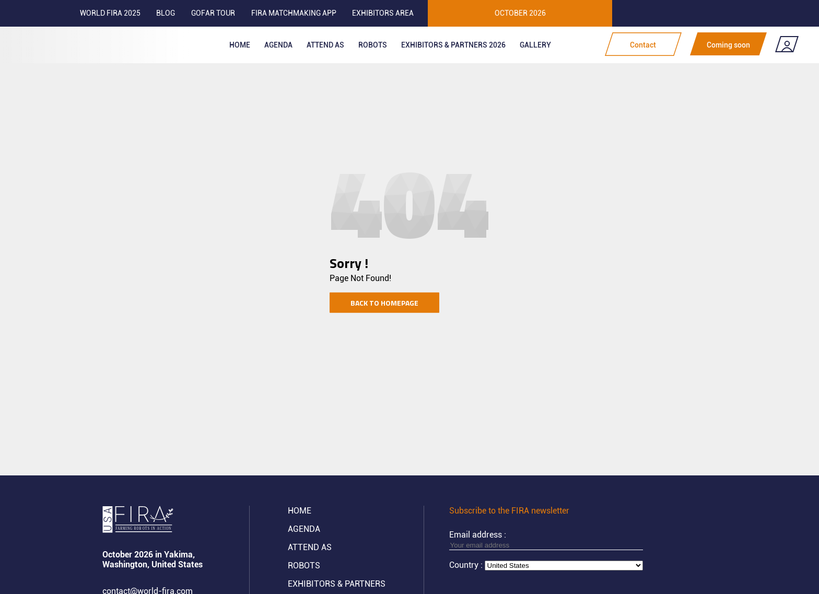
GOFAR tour (213, 13)
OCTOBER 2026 (520, 13)
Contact (643, 45)
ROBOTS (372, 45)
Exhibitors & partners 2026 (453, 45)
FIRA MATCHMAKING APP (293, 13)
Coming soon (728, 45)
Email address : (546, 540)
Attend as (325, 45)
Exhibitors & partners (336, 584)
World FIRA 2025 (110, 13)
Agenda (278, 45)
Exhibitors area (383, 13)
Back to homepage (384, 302)
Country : (467, 565)
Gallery (535, 45)
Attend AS (310, 547)
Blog (165, 13)
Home (239, 45)
